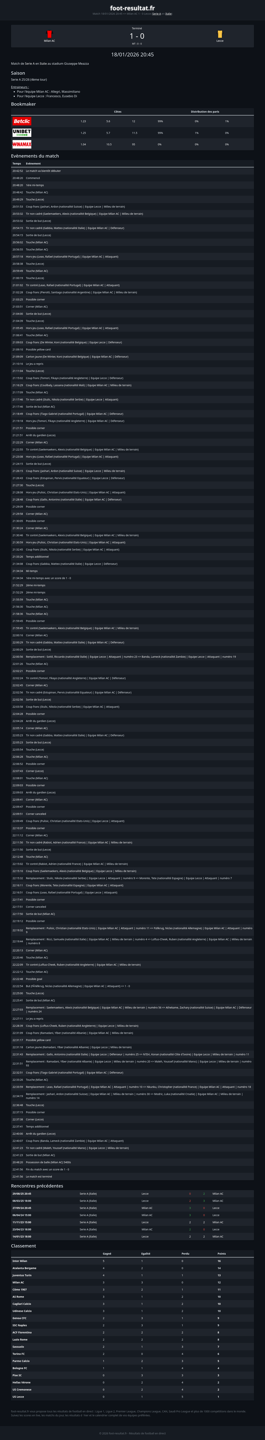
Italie (168, 13)
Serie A (156, 13)
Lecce (219, 40)
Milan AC (49, 40)
